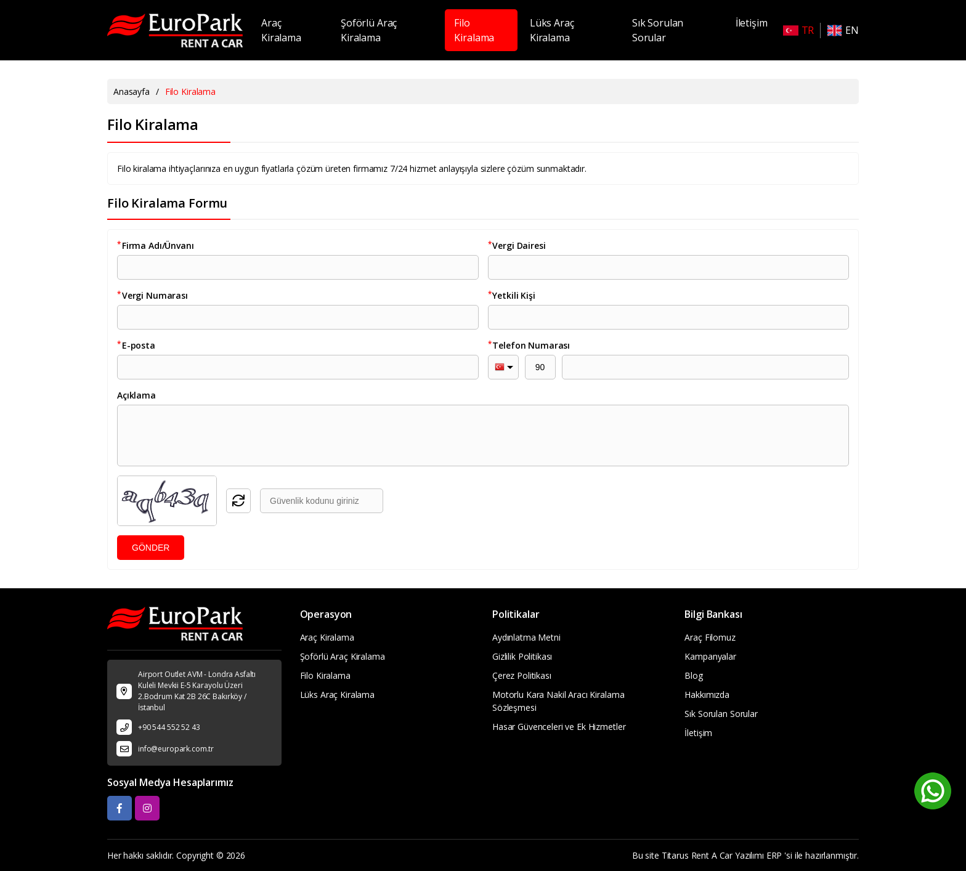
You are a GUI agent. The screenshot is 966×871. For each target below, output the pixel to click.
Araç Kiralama (281, 30)
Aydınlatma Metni (526, 637)
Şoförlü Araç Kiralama (369, 30)
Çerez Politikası (521, 675)
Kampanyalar (710, 656)
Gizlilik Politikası (522, 656)
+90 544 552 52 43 (169, 727)
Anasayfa (131, 91)
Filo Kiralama (474, 30)
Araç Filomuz (709, 637)
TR (798, 30)
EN (843, 30)
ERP (774, 855)
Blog (693, 675)
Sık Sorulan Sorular (657, 30)
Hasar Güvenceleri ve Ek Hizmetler (558, 726)
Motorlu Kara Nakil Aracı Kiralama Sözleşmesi (558, 701)
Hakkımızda (706, 694)
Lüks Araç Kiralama (552, 30)
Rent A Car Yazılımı (727, 855)
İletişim (752, 23)
